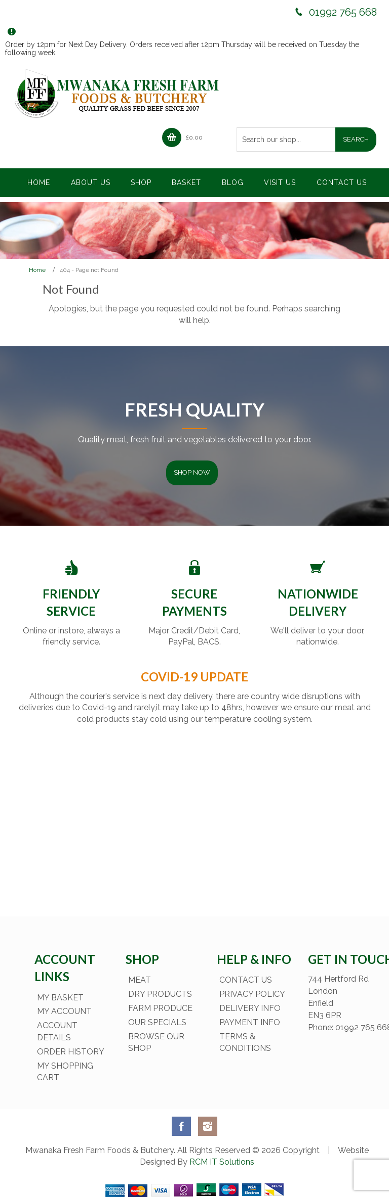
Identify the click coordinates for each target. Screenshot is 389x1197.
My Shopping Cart (65, 1072)
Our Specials (157, 1022)
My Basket (60, 997)
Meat (139, 980)
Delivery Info (250, 1008)
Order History (70, 1051)
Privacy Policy (252, 994)
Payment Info (249, 1022)
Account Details (57, 1031)
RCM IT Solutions (220, 1162)
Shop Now (192, 472)
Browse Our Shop (156, 1042)
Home (37, 269)
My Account (64, 1011)
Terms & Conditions (245, 1042)
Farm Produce (160, 1008)
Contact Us (245, 980)
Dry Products (160, 994)
